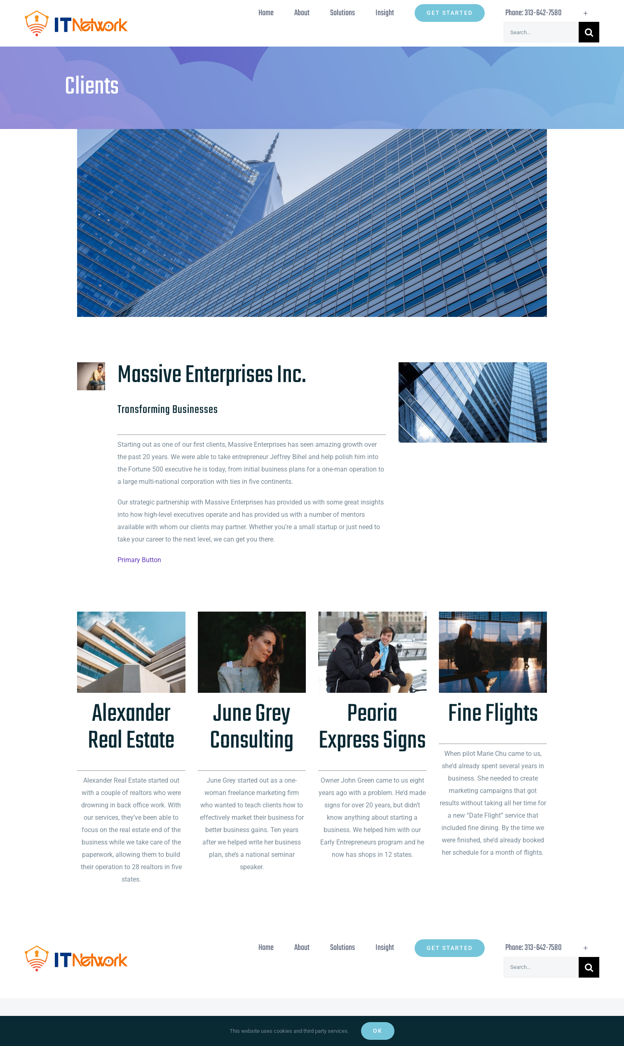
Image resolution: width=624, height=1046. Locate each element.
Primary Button (139, 560)
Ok (377, 1030)
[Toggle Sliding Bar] (585, 13)
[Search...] (541, 32)
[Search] (589, 32)
